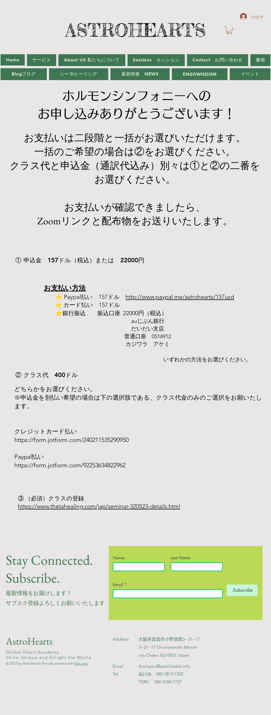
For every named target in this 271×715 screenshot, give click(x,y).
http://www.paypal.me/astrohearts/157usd (180, 296)
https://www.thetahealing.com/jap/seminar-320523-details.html (99, 506)
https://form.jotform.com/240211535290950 (71, 440)
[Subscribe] (242, 590)
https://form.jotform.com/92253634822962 (70, 465)
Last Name (181, 558)
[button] (229, 30)
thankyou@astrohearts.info (164, 666)
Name (121, 558)
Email (118, 585)
